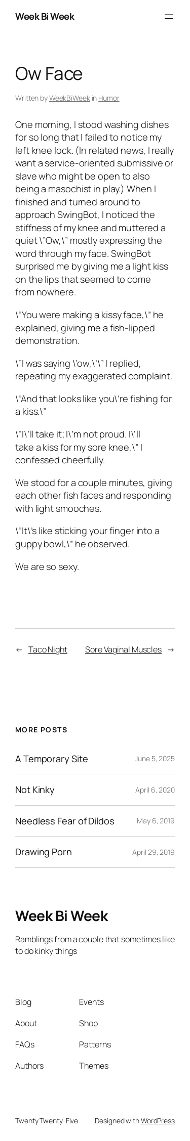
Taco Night (47, 649)
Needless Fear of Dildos (65, 821)
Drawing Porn (43, 852)
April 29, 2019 (153, 852)
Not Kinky (35, 789)
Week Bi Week (44, 16)
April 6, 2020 (155, 790)
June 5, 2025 (155, 758)
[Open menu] (169, 17)
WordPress (158, 1120)
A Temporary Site (51, 759)
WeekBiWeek (69, 98)
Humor (109, 98)
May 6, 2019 (156, 820)
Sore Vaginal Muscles (123, 649)
